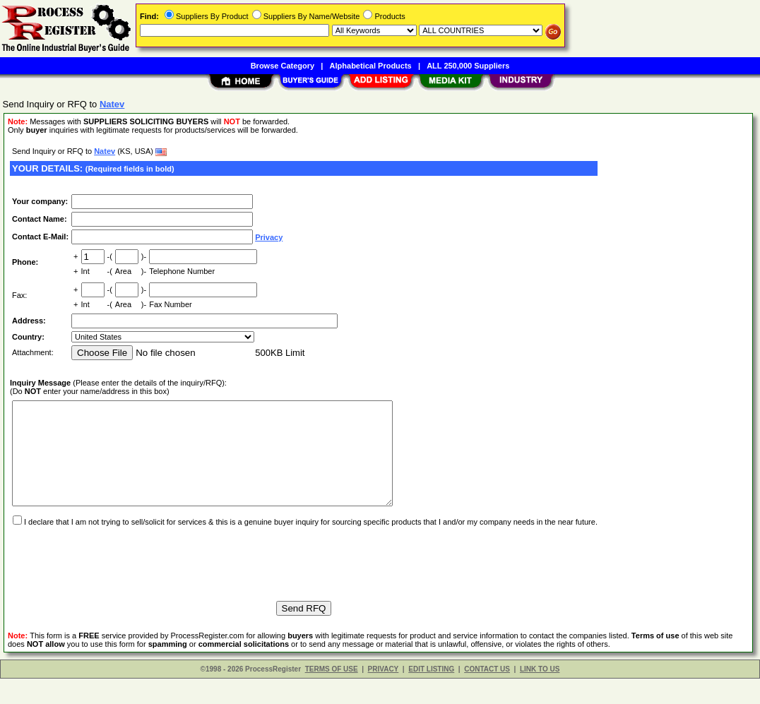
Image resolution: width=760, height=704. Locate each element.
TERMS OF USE (331, 694)
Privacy (269, 237)
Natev (104, 151)
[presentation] (117, 582)
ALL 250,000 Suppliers (468, 65)
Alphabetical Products (371, 65)
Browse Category (282, 65)
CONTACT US (487, 694)
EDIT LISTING (431, 694)
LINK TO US (539, 694)
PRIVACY (383, 694)
